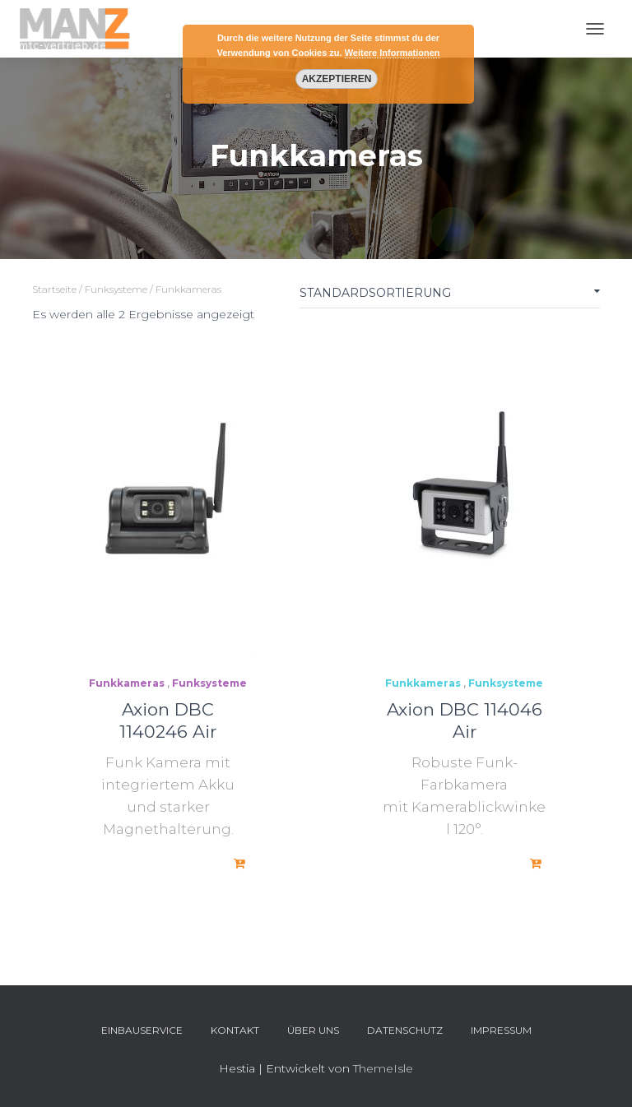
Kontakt (235, 1030)
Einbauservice (142, 1030)
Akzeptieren (336, 79)
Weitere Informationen (392, 53)
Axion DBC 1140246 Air (167, 720)
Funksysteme (116, 289)
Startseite (54, 289)
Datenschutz (405, 1030)
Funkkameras (127, 683)
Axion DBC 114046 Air (464, 720)
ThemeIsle (383, 1068)
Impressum (501, 1030)
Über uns (313, 1030)
